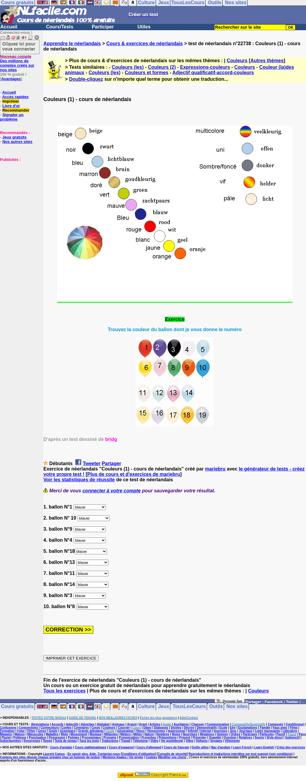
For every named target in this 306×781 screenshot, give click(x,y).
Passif (280, 734)
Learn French (242, 747)
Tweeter (91, 463)
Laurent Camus (54, 754)
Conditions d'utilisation (138, 754)
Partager (111, 463)
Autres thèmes (267, 60)
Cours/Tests (59, 26)
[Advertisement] (18, 192)
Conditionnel (295, 724)
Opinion (222, 734)
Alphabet (103, 724)
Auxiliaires (181, 724)
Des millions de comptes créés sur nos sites (17, 63)
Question (230, 737)
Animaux (118, 724)
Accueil (8, 26)
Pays (302, 734)
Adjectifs (72, 724)
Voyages (216, 740)
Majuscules (35, 734)
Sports (259, 737)
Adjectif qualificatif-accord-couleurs (213, 72)
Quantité (215, 737)
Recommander (15, 110)
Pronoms (109, 737)
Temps (47, 740)
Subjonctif (292, 737)
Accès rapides (15, 97)
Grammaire (68, 731)
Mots (64, 734)
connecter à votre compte (111, 490)
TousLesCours (189, 706)
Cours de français (176, 747)
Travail (126, 740)
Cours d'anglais (61, 747)
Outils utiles (200, 747)
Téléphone (140, 740)
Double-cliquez (86, 79)
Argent (132, 724)
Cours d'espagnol (121, 747)
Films (294, 727)
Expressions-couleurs (205, 67)
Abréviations (40, 724)
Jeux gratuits (14, 137)
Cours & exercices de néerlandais (144, 43)
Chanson (197, 724)
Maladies (52, 734)
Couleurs (237, 60)
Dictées (176, 727)
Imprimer (10, 101)
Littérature (289, 731)
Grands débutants (91, 731)
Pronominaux (91, 737)
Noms (176, 734)
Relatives (245, 737)
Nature (149, 734)
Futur (21, 731)
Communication (217, 724)
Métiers (125, 734)
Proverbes (148, 737)
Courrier (124, 727)
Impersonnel (176, 731)
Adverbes (88, 724)
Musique (96, 734)
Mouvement (79, 734)
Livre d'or (11, 105)
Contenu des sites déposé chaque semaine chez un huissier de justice (50, 757)
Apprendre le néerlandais (72, 43)
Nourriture (190, 734)
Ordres (235, 734)
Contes (66, 727)
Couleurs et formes (146, 72)
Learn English (264, 747)
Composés (275, 724)
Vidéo (154, 740)
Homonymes (156, 731)
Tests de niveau (66, 740)
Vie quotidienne (172, 740)
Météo (137, 734)
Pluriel (6, 737)
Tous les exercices (64, 690)
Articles (154, 724)
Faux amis (280, 727)
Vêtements (232, 740)
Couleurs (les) (128, 67)
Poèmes (73, 737)
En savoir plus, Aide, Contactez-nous (94, 754)
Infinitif (193, 731)
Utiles (144, 26)
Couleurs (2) (162, 67)
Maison (19, 734)
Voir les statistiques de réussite (79, 479)
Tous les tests (89, 740)
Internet (206, 731)
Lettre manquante (267, 731)
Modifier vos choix (172, 757)
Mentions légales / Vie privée (122, 757)
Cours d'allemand (148, 747)
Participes (250, 734)
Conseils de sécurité (172, 754)
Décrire (189, 727)
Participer (103, 26)
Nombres (162, 734)
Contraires (81, 727)
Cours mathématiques (90, 747)
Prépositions (167, 737)
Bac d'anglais (220, 747)
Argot (143, 724)
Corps (95, 727)
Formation (7, 731)
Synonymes (31, 740)
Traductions (110, 740)
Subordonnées (10, 740)
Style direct (275, 737)
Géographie (125, 731)
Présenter (199, 737)
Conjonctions (28, 727)
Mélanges (111, 734)
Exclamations (247, 727)
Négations (207, 734)
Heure (140, 731)
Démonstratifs (207, 727)
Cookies (151, 757)
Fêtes (31, 731)
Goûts (53, 731)
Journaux (246, 731)
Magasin (6, 734)
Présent (184, 737)
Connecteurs (50, 727)
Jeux (163, 706)
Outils (216, 706)
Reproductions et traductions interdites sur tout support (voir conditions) (241, 754)
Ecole (223, 727)
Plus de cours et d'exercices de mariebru (133, 474)
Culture (146, 706)
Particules (267, 734)
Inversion (220, 731)
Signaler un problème (12, 116)
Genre (42, 731)
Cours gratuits (17, 706)
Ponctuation (37, 737)
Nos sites (237, 706)
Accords (57, 724)
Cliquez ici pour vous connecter (19, 46)
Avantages (11, 79)
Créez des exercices (290, 747)
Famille (265, 727)
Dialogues (161, 727)
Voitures (202, 740)
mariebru (215, 468)
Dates (147, 727)
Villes (189, 740)
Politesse (20, 737)
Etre (232, 727)
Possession (57, 737)
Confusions (8, 727)
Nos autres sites (17, 141)
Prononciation (129, 737)
